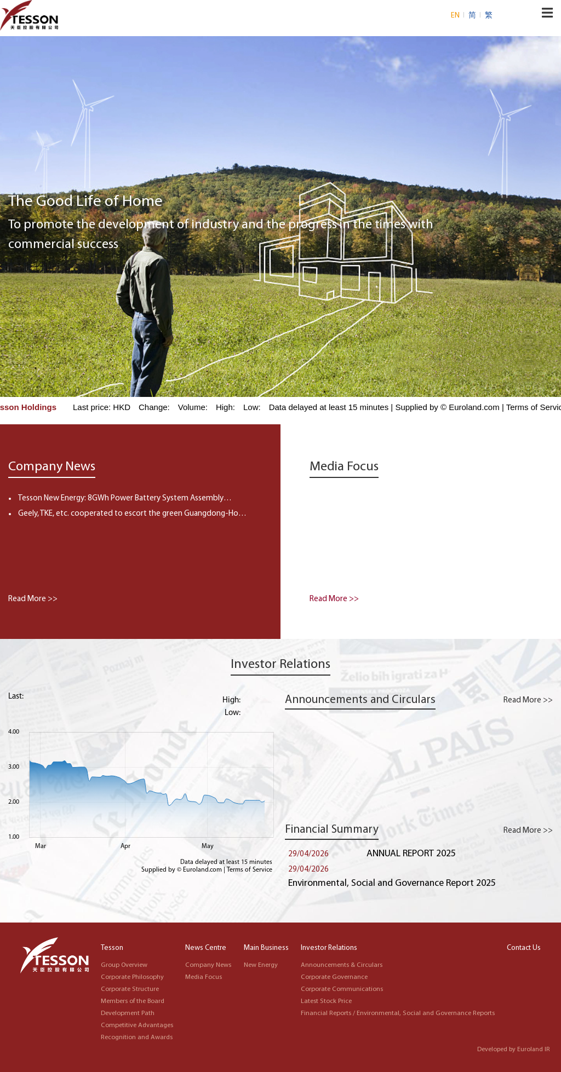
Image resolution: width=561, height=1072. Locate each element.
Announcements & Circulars (341, 965)
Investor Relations (329, 948)
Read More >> (33, 599)
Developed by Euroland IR (513, 1049)
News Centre (205, 948)
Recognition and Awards (137, 1037)
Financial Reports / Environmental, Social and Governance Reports (398, 1013)
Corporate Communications (342, 989)
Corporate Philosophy (132, 977)
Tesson (112, 948)
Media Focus (203, 977)
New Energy (261, 965)
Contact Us (524, 948)
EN (456, 15)
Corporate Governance (334, 977)
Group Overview (124, 965)
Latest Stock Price (326, 1001)
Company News (208, 965)
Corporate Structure (130, 989)
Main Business (266, 948)
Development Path (127, 1013)
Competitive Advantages (137, 1025)
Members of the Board (132, 1001)
